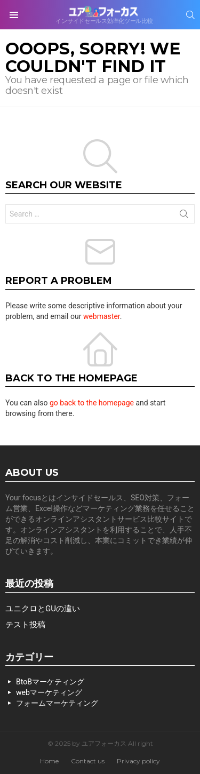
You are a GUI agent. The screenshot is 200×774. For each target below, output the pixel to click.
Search (184, 216)
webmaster (101, 316)
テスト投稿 (25, 624)
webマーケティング (49, 692)
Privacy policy (138, 761)
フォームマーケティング (57, 703)
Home (49, 761)
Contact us (88, 761)
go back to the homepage (92, 402)
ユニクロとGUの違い (42, 608)
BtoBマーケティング (50, 681)
